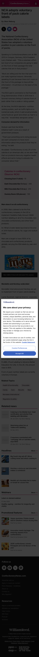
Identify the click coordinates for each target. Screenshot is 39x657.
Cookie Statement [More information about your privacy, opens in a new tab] (28, 342)
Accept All (19, 353)
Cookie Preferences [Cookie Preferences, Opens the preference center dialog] (19, 348)
